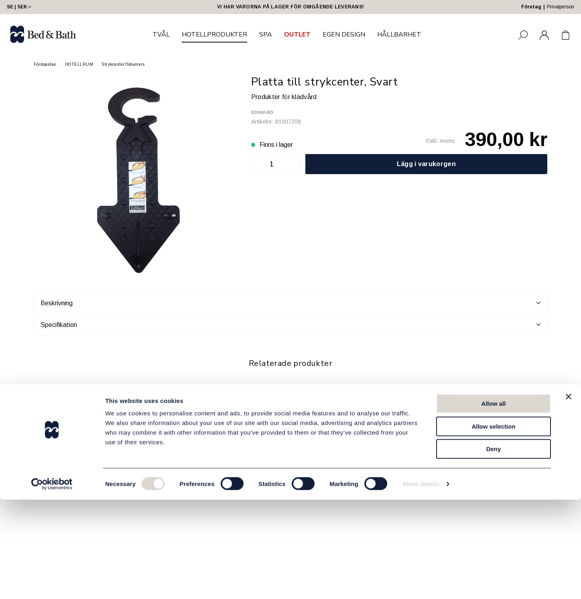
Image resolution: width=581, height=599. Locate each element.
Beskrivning (290, 303)
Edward (262, 112)
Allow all (493, 503)
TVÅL (161, 34)
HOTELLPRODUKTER (214, 34)
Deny (493, 548)
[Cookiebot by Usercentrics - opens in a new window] (52, 583)
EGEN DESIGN (344, 34)
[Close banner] (568, 496)
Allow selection (493, 525)
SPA (265, 34)
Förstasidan (45, 64)
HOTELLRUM (79, 64)
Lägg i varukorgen (426, 163)
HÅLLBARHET (399, 34)
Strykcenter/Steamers (123, 64)
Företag (531, 7)
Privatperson (560, 7)
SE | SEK (20, 7)
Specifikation (290, 325)
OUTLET (297, 34)
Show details (421, 583)
